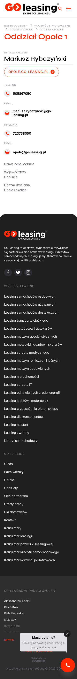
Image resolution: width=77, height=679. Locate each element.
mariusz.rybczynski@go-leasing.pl (28, 113)
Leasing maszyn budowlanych (27, 368)
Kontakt (10, 520)
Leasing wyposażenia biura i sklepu (31, 408)
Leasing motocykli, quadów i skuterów (33, 344)
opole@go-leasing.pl (25, 152)
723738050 (17, 133)
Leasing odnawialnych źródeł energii (32, 392)
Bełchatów (11, 607)
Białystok (10, 619)
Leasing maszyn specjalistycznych (30, 336)
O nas (8, 464)
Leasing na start (16, 425)
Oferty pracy (13, 504)
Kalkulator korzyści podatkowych (29, 560)
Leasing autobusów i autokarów (28, 328)
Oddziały (11, 488)
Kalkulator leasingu (18, 536)
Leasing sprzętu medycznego (26, 352)
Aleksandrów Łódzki (17, 601)
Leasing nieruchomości (21, 376)
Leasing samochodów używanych (29, 304)
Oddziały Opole (20, 29)
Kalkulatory (12, 528)
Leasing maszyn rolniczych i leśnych (32, 360)
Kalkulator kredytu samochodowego (31, 552)
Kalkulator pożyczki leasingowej (28, 544)
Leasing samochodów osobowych (29, 296)
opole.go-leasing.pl (31, 72)
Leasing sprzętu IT (18, 384)
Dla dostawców (15, 512)
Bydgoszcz (11, 632)
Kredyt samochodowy (20, 441)
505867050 (17, 93)
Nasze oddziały (15, 25)
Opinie (9, 480)
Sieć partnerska (16, 496)
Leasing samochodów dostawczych (31, 312)
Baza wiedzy (14, 472)
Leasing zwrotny (16, 433)
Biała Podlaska (13, 613)
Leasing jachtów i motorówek (26, 400)
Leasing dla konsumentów (24, 417)
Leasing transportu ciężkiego (26, 320)
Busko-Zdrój (12, 625)
